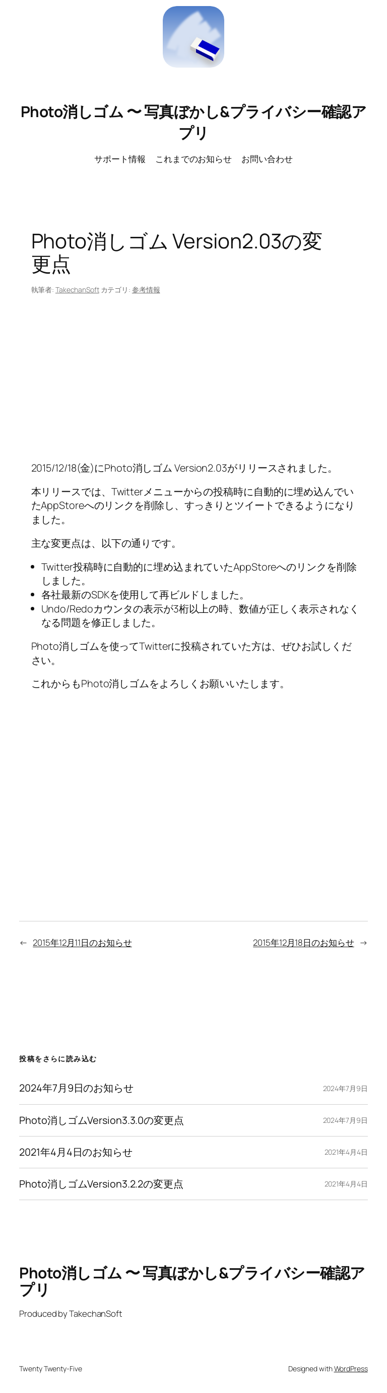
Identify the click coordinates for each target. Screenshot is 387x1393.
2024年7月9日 (345, 1088)
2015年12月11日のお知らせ (82, 942)
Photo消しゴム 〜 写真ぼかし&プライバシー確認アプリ (194, 122)
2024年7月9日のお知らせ (76, 1088)
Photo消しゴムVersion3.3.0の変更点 (101, 1120)
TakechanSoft (77, 289)
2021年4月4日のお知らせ (76, 1152)
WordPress (351, 1368)
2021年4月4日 (346, 1152)
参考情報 (146, 289)
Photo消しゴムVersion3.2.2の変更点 (101, 1184)
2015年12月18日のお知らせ (303, 942)
